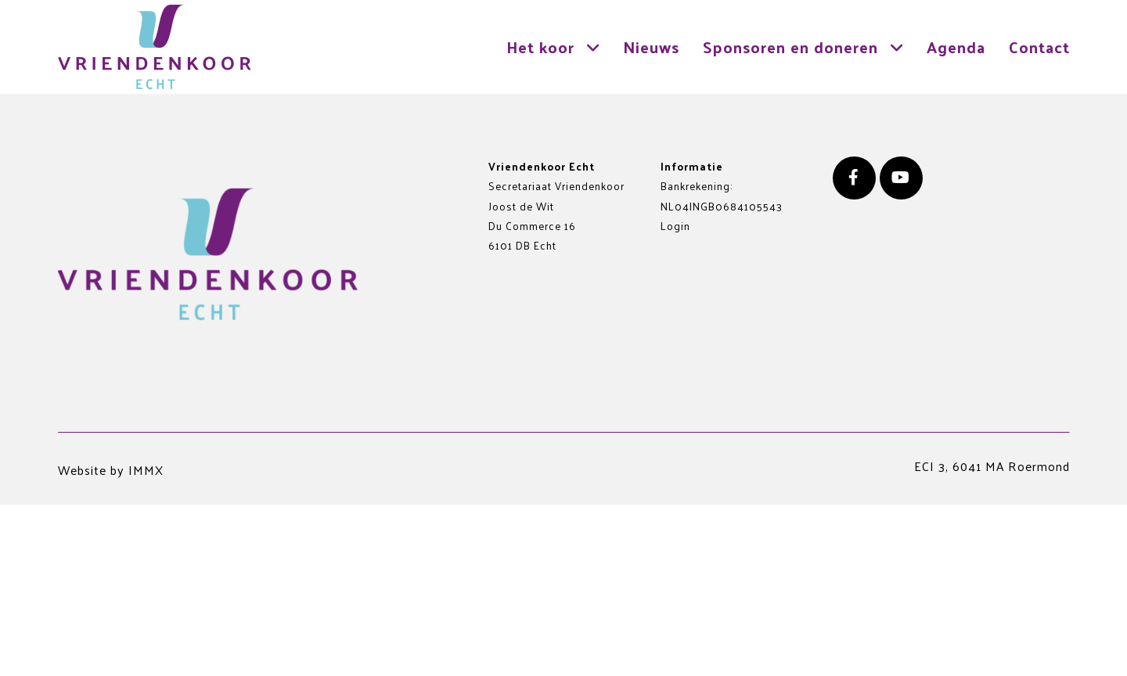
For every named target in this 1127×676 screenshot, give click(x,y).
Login (675, 226)
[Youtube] (901, 178)
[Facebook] (854, 178)
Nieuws (651, 46)
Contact (1039, 46)
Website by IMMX (111, 469)
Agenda (956, 46)
